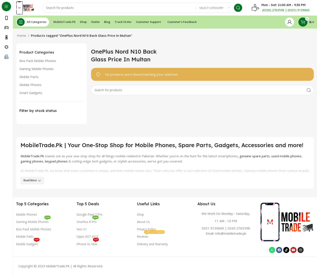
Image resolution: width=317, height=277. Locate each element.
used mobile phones (286, 158)
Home (21, 37)
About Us (143, 223)
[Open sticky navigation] (32, 23)
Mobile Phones (30, 86)
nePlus (35, 177)
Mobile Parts (28, 78)
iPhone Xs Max (88, 245)
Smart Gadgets (30, 94)
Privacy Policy (146, 231)
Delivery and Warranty (152, 246)
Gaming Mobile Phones (36, 70)
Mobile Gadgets (28, 245)
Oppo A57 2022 (87, 238)
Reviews (151, 237)
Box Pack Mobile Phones (37, 62)
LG (43, 177)
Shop (140, 216)
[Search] (144, 9)
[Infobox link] (226, 225)
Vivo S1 (82, 231)
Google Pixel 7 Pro (89, 216)
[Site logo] (26, 8)
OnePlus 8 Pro (88, 223)
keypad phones (56, 163)
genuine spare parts (255, 158)
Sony (50, 177)
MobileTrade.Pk (32, 158)
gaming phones (32, 163)
